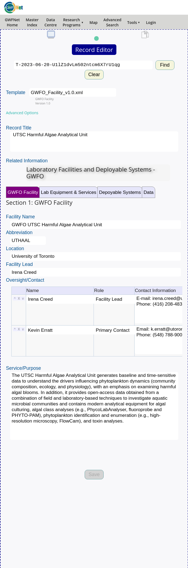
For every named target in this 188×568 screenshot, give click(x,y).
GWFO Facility (23, 192)
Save (94, 474)
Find (165, 65)
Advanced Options (22, 112)
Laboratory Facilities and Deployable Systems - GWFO (90, 172)
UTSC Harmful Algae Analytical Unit (94, 141)
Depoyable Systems (120, 192)
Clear (94, 74)
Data (149, 192)
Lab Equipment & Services (68, 192)
